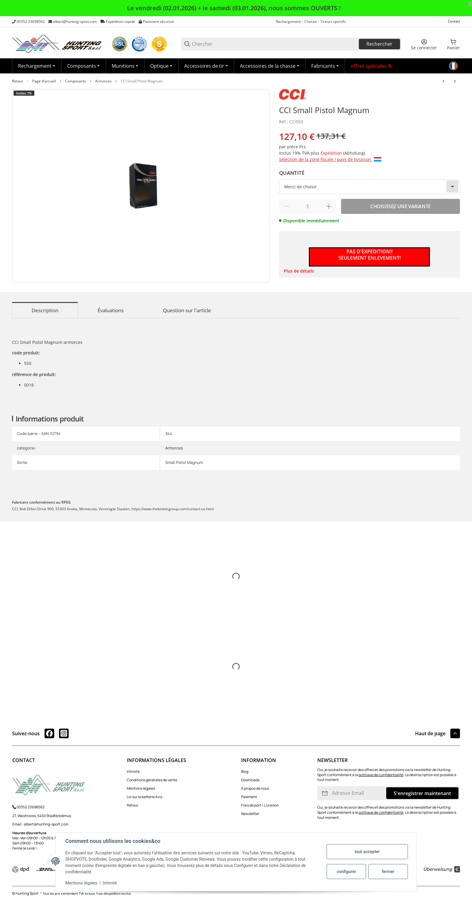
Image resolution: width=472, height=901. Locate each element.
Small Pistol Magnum (184, 462)
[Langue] (453, 66)
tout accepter (367, 851)
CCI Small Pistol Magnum (142, 81)
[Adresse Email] (358, 793)
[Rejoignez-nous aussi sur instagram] (64, 733)
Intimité (133, 771)
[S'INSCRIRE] (324, 793)
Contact (454, 21)
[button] (325, 65)
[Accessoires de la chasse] (269, 65)
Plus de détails (299, 271)
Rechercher (379, 44)
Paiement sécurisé (158, 21)
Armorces (103, 81)
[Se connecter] (424, 44)
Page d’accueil (44, 81)
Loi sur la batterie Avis (144, 796)
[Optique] (161, 65)
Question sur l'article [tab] (187, 310)
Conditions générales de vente (152, 779)
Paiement (249, 796)
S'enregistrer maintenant (422, 793)
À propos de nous (255, 788)
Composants (75, 81)
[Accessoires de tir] (206, 65)
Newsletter (250, 813)
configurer (346, 871)
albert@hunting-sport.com (75, 21)
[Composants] (83, 65)
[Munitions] (125, 65)
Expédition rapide (120, 21)
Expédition (332, 153)
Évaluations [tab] (111, 310)
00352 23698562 (31, 21)
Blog (244, 771)
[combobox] (369, 187)
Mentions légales (141, 788)
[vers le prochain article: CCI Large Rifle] (455, 81)
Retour (17, 81)
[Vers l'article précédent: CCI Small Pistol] (443, 81)
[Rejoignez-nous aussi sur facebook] (49, 733)
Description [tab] (45, 310)
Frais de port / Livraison (260, 805)
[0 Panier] (453, 44)
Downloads (250, 779)
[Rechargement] (36, 65)
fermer (388, 871)
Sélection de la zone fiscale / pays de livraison (330, 159)
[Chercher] (275, 44)
